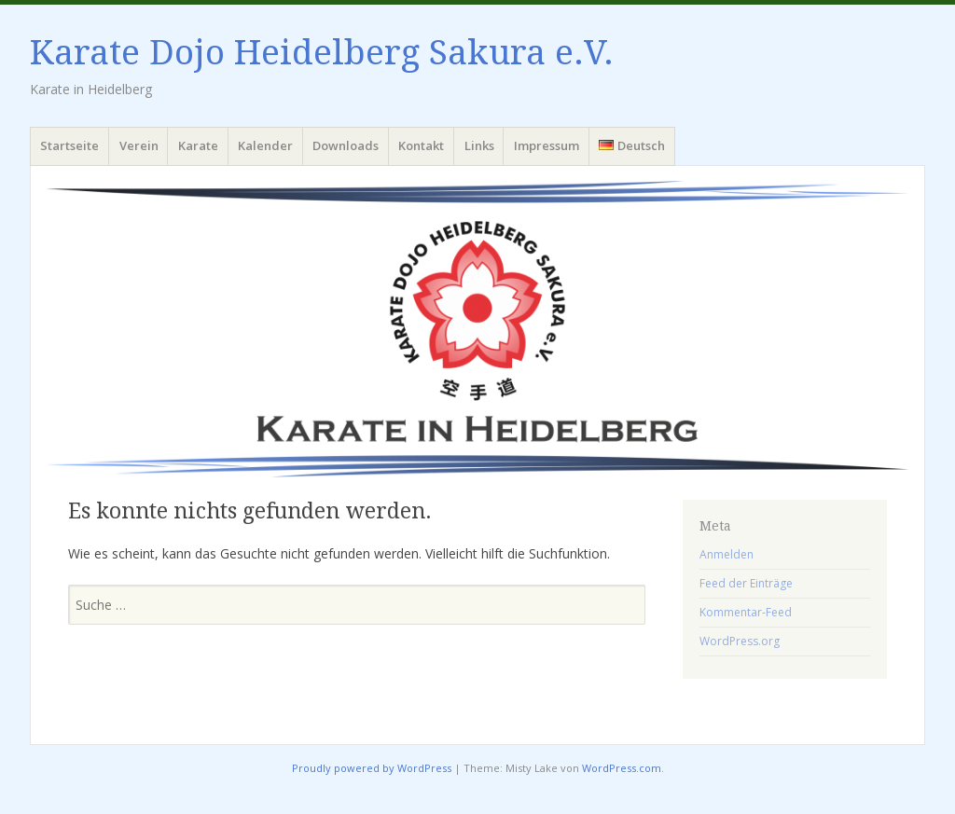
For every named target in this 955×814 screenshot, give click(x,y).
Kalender (265, 145)
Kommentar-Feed (745, 612)
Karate (198, 145)
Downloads (345, 145)
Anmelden (726, 554)
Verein (139, 145)
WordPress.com (621, 768)
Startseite (69, 145)
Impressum (546, 145)
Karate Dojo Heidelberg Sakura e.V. (322, 53)
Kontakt (421, 145)
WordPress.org (739, 641)
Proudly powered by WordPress (371, 768)
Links (479, 145)
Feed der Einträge (746, 583)
